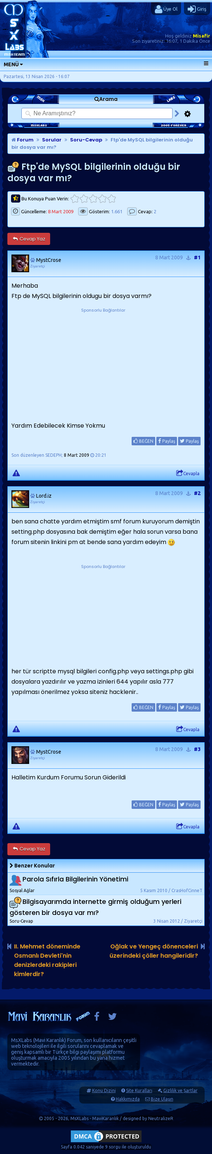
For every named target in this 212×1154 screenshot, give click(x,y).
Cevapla (187, 473)
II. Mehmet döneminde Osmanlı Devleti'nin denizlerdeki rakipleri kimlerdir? (47, 960)
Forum (22, 139)
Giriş (197, 9)
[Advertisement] (103, 360)
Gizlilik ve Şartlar (180, 1090)
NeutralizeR (160, 1118)
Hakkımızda (128, 1099)
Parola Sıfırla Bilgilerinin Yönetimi (75, 879)
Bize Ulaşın (162, 1099)
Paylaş (166, 440)
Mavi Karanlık (50, 1040)
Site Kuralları (139, 1090)
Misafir (201, 35)
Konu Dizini (104, 1090)
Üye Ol (166, 9)
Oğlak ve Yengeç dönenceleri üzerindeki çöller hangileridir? (154, 951)
